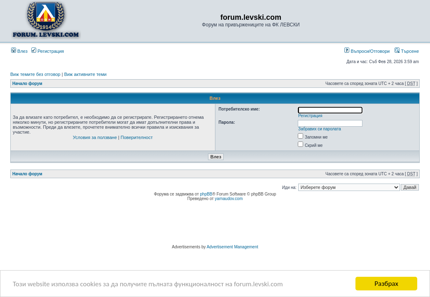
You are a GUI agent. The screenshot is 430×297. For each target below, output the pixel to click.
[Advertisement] (215, 224)
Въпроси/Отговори (367, 51)
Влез (19, 51)
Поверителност (137, 137)
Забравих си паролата (319, 129)
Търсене (407, 51)
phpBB (206, 194)
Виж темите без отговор (35, 74)
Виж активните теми (85, 74)
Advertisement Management (232, 247)
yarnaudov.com (229, 198)
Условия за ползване (95, 137)
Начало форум (27, 83)
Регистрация (47, 51)
